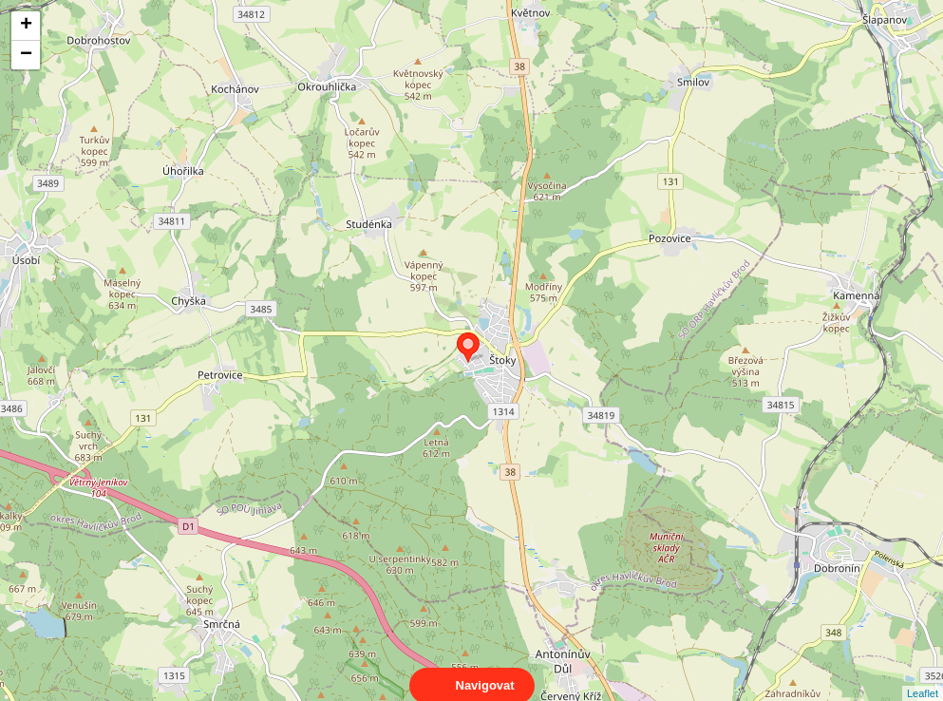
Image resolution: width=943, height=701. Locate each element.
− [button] (26, 55)
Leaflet (922, 676)
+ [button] (26, 25)
